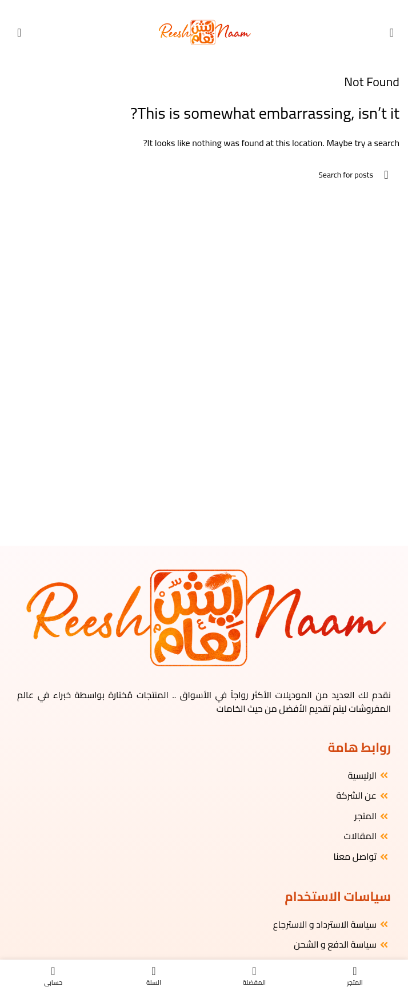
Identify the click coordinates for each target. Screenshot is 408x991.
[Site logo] (204, 31)
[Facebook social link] (218, 7)
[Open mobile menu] (391, 32)
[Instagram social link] (209, 7)
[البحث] (204, 175)
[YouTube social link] (199, 7)
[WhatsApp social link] (189, 7)
